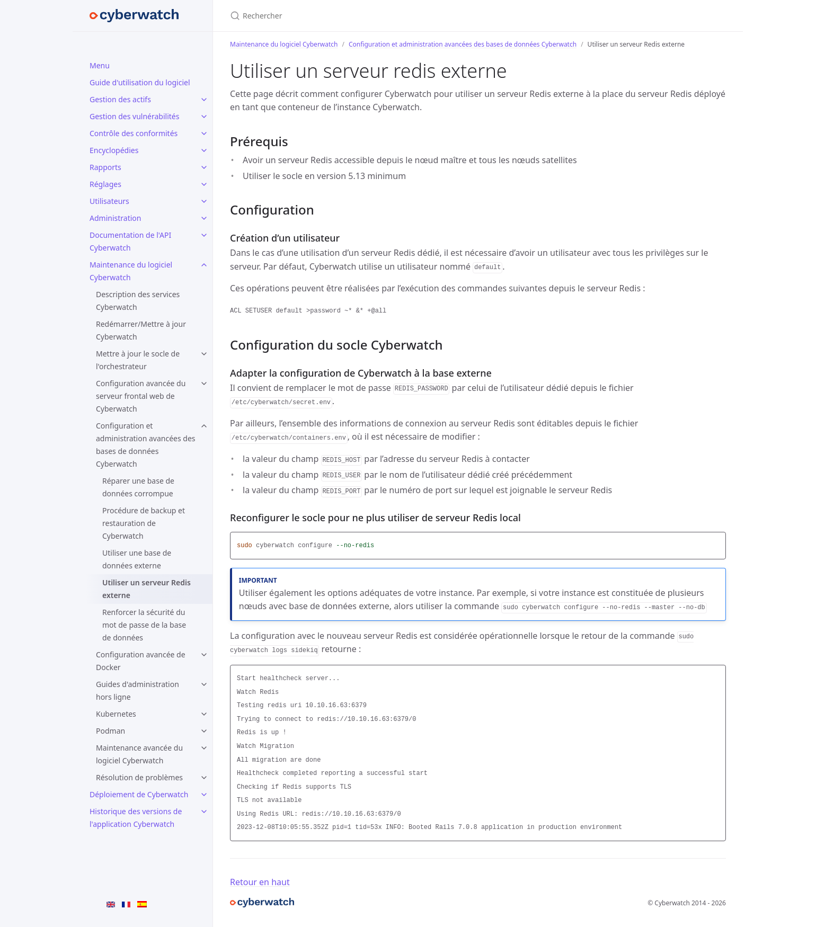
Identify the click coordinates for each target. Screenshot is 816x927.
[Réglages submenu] (204, 184)
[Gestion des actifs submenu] (204, 99)
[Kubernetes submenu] (204, 714)
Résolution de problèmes (139, 777)
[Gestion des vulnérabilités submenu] (204, 116)
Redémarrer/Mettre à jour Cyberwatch (141, 330)
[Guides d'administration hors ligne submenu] (204, 684)
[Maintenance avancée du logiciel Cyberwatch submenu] (204, 747)
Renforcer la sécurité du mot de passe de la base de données (144, 625)
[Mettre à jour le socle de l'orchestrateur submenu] (204, 353)
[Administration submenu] (204, 218)
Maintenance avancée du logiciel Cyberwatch (139, 754)
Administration (115, 218)
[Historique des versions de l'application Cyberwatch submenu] (204, 811)
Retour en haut (260, 882)
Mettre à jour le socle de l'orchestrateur (138, 360)
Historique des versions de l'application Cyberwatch (136, 817)
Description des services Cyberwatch (138, 300)
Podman (110, 731)
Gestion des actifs (120, 99)
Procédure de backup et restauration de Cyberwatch (143, 523)
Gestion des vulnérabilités (134, 116)
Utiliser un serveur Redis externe (146, 588)
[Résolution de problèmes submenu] (204, 777)
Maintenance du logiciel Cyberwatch (131, 271)
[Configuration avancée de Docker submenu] (204, 654)
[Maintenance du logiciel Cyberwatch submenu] (204, 264)
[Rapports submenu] (204, 167)
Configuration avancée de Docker (140, 660)
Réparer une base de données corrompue (138, 487)
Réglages (105, 184)
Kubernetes (116, 714)
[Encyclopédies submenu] (204, 150)
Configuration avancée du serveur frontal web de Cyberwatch (140, 396)
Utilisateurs (109, 201)
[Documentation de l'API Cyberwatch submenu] (204, 235)
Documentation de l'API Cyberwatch (130, 241)
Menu (100, 65)
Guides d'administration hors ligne (137, 690)
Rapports (105, 167)
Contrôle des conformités (134, 133)
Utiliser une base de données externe (136, 559)
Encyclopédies (114, 150)
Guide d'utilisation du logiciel (140, 82)
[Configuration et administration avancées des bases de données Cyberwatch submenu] (204, 425)
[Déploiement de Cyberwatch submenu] (204, 794)
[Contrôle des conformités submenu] (204, 133)
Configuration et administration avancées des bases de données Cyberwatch (146, 445)
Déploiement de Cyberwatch (139, 794)
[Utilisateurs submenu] (204, 201)
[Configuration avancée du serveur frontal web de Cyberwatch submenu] (204, 383)
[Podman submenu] (204, 731)
